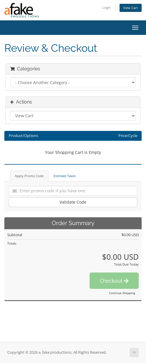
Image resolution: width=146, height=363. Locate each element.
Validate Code (73, 202)
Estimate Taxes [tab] (65, 176)
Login (106, 7)
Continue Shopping (122, 293)
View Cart (130, 8)
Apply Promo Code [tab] (29, 176)
